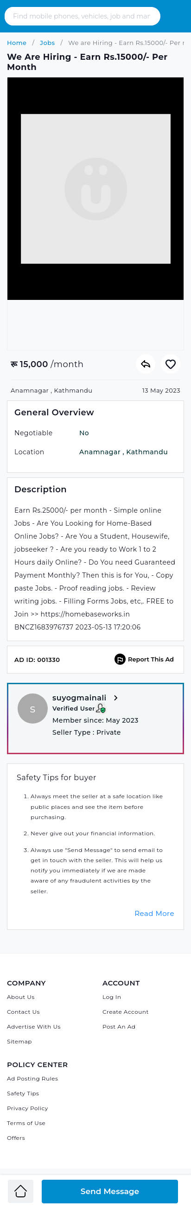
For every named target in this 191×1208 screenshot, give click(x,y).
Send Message (110, 1191)
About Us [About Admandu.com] (21, 996)
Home (17, 42)
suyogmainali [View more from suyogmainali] (86, 698)
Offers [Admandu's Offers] (16, 1137)
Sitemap (19, 1041)
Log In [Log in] (111, 996)
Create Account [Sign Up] (125, 1011)
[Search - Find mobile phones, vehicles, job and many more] (82, 16)
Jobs (46, 42)
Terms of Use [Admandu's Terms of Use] (26, 1122)
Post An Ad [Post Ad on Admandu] (118, 1026)
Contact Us (23, 1011)
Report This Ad (144, 659)
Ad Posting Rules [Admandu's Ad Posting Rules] (32, 1078)
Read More (154, 913)
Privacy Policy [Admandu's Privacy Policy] (27, 1108)
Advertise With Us (34, 1026)
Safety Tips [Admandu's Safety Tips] (23, 1093)
